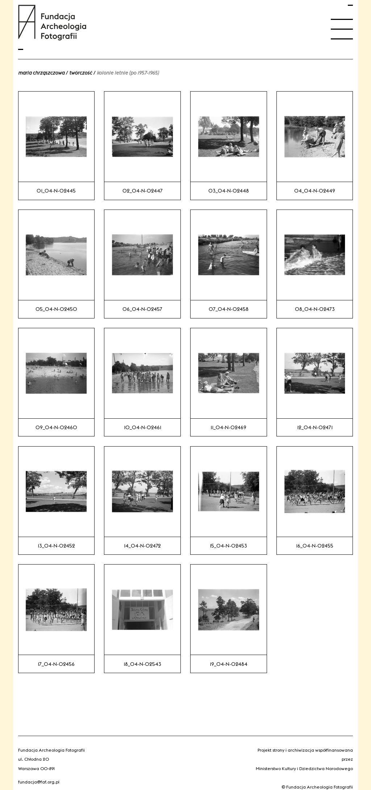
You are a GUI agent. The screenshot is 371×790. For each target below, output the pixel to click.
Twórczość (80, 72)
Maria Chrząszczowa (41, 72)
